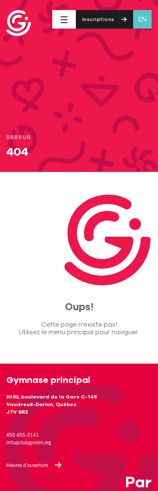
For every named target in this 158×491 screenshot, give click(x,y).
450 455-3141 (22, 434)
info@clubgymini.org (28, 442)
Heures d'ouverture (34, 465)
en (142, 19)
